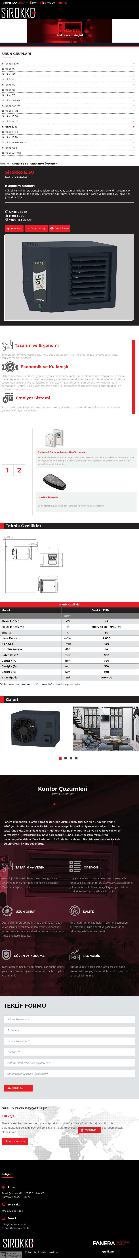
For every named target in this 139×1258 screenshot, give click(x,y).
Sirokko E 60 (10, 131)
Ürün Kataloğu (36, 228)
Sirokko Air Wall (12, 152)
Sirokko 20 (8, 68)
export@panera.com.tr (15, 1228)
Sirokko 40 (9, 79)
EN (65, 3)
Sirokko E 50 (10, 126)
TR (60, 3)
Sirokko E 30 (10, 116)
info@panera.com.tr (14, 1224)
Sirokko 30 (8, 74)
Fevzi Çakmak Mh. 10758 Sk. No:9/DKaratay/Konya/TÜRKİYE (23, 1195)
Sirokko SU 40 (11, 105)
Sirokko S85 (9, 147)
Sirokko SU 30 (11, 100)
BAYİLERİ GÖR (15, 1141)
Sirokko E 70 (10, 137)
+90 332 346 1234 (12, 1210)
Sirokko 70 (8, 95)
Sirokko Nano (10, 63)
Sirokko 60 (9, 89)
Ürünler (5, 163)
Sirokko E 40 (10, 121)
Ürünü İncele (59, 228)
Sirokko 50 (8, 84)
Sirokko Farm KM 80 (15, 142)
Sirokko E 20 (10, 110)
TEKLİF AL (14, 228)
